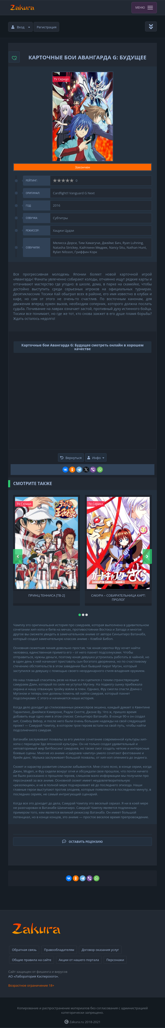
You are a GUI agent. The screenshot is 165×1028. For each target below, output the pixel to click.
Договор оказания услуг (100, 949)
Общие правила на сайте (31, 960)
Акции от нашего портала (79, 960)
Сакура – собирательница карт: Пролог (118, 597)
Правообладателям (59, 949)
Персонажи (115, 960)
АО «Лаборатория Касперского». (33, 976)
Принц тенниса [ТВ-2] (46, 595)
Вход (20, 27)
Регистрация (46, 27)
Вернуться (71, 458)
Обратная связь (24, 949)
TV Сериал (61, 79)
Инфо (95, 458)
